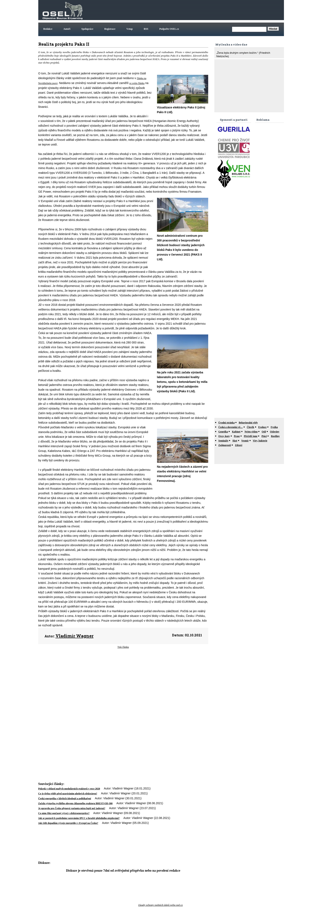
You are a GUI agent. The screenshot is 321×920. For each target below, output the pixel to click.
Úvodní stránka (226, 422)
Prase (237, 436)
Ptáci (264, 436)
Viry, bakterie (260, 440)
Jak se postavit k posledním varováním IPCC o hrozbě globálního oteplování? (79, 818)
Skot (234, 440)
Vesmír (245, 440)
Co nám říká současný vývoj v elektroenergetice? (63, 813)
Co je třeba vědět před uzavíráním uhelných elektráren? (67, 793)
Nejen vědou (251, 431)
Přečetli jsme (250, 436)
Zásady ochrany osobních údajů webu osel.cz (160, 905)
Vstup (130, 28)
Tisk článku (123, 647)
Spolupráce (87, 28)
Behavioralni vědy (248, 422)
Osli (264, 431)
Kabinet (236, 431)
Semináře (223, 440)
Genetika (223, 431)
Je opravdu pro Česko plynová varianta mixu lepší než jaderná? (71, 808)
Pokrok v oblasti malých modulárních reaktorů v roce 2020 (69, 788)
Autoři (66, 28)
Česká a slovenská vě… (230, 427)
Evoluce (262, 427)
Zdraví (238, 445)
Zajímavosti (224, 445)
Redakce (47, 28)
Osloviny (274, 431)
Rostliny (275, 436)
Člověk (250, 427)
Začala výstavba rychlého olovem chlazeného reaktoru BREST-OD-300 (75, 803)
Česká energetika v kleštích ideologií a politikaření (64, 798)
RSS (146, 28)
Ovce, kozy (224, 436)
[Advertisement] (208, 10)
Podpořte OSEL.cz (169, 28)
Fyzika (274, 427)
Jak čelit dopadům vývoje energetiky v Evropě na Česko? (68, 823)
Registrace (109, 28)
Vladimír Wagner (74, 636)
